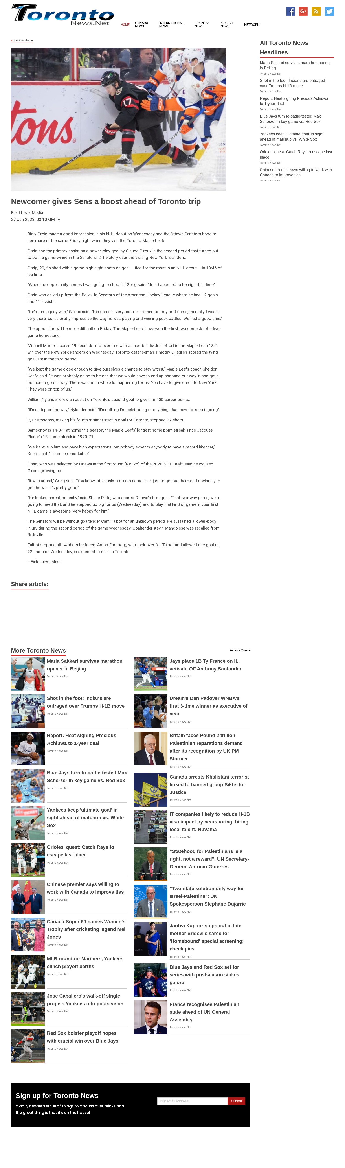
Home (125, 24)
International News (171, 24)
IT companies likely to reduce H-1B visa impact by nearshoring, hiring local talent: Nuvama (210, 821)
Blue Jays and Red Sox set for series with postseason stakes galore (204, 974)
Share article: (30, 584)
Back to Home (22, 40)
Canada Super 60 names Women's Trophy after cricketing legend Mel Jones (86, 929)
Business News (202, 24)
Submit (236, 1101)
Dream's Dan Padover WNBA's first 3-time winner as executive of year (208, 706)
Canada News (141, 24)
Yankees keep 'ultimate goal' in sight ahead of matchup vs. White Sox (85, 817)
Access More (239, 650)
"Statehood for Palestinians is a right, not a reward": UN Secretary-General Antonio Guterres (209, 859)
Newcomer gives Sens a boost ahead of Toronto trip (106, 201)
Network (251, 24)
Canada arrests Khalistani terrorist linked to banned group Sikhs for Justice (209, 784)
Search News (227, 24)
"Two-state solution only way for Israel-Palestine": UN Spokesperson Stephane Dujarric (208, 896)
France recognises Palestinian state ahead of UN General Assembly (204, 1012)
